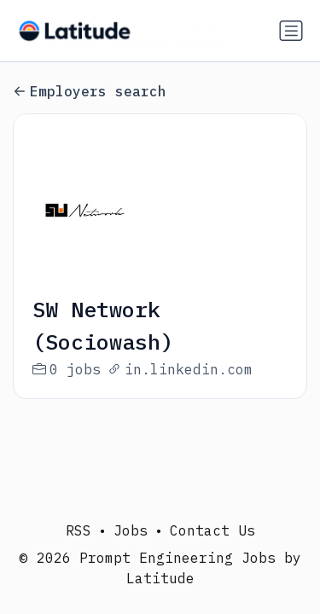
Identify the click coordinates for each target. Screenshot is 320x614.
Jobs (130, 530)
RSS (78, 530)
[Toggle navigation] (291, 30)
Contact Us (212, 530)
